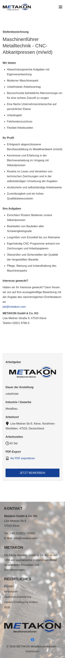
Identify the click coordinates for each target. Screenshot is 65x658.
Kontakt (9, 586)
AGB (7, 607)
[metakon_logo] (17, 6)
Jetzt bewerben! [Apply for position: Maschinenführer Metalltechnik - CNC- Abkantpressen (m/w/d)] (32, 472)
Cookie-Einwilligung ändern (21, 602)
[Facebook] (32, 639)
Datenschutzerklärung (17, 596)
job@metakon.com (14, 306)
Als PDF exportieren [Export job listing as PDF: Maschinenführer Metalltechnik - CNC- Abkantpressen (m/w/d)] (20, 458)
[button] (60, 7)
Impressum (11, 591)
